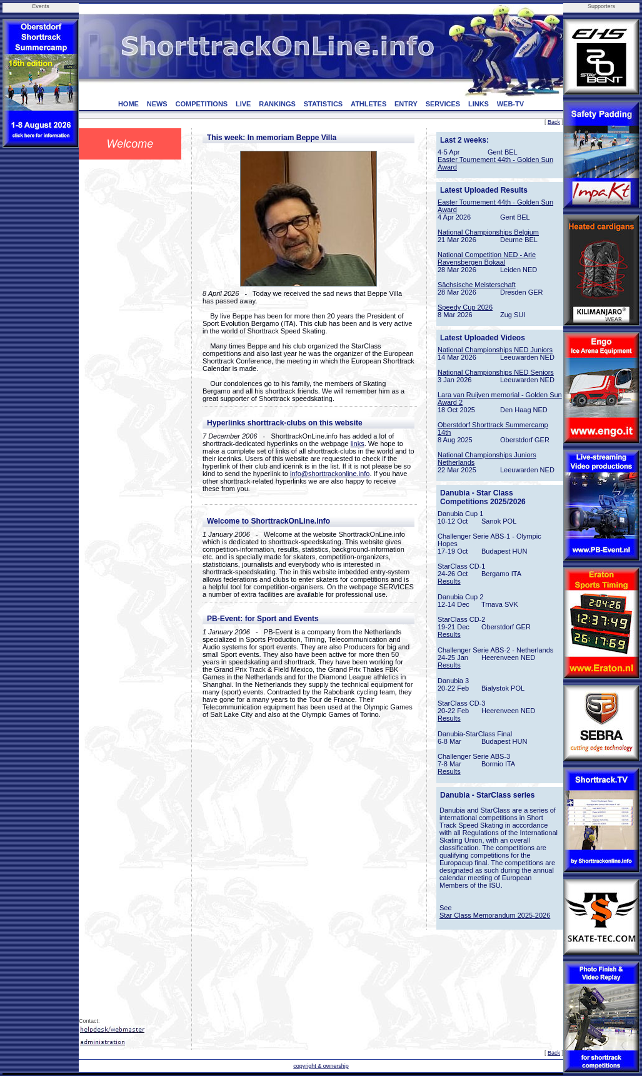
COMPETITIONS (201, 104)
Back (554, 122)
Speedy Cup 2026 (465, 307)
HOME (128, 104)
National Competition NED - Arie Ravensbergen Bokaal (487, 258)
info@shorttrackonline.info (329, 473)
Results (449, 581)
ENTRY (406, 104)
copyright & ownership (321, 1066)
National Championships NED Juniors (495, 349)
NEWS (157, 104)
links (357, 443)
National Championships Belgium (488, 232)
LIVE (243, 104)
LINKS (478, 104)
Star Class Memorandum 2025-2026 (494, 915)
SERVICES (443, 104)
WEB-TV (510, 104)
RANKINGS (277, 104)
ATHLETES (368, 104)
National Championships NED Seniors (496, 372)
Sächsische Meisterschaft (477, 284)
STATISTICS (323, 104)
